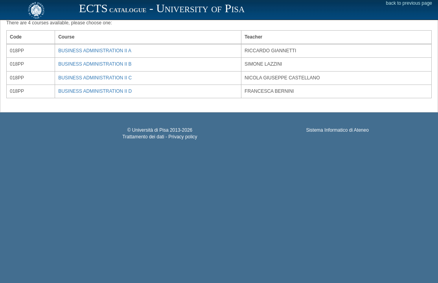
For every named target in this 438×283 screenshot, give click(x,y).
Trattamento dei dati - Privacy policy (159, 137)
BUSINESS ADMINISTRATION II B (94, 64)
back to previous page (409, 3)
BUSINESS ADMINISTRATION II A (94, 50)
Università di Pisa (150, 130)
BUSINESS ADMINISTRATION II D (95, 91)
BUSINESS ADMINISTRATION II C (95, 78)
